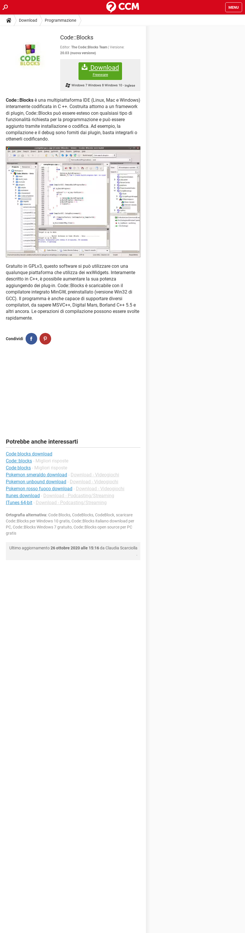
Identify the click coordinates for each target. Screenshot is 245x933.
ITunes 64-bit (19, 502)
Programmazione (60, 20)
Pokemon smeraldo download (36, 475)
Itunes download (23, 495)
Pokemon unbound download (36, 481)
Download (28, 20)
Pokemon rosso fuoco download (39, 488)
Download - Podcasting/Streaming (78, 495)
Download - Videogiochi (95, 475)
